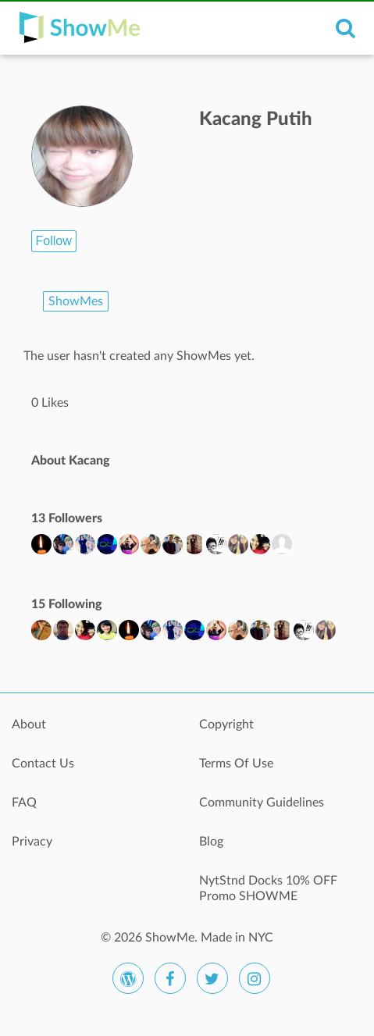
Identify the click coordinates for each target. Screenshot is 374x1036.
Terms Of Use (236, 763)
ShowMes (75, 301)
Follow (54, 240)
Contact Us (43, 763)
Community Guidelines (261, 802)
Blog (211, 841)
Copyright (226, 724)
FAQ (24, 802)
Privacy (32, 841)
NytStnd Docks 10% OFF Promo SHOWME (268, 888)
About (29, 724)
